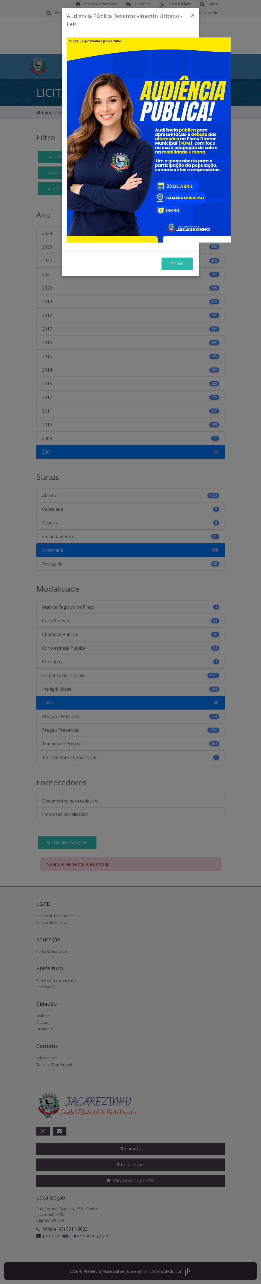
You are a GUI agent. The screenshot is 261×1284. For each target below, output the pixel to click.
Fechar (177, 229)
